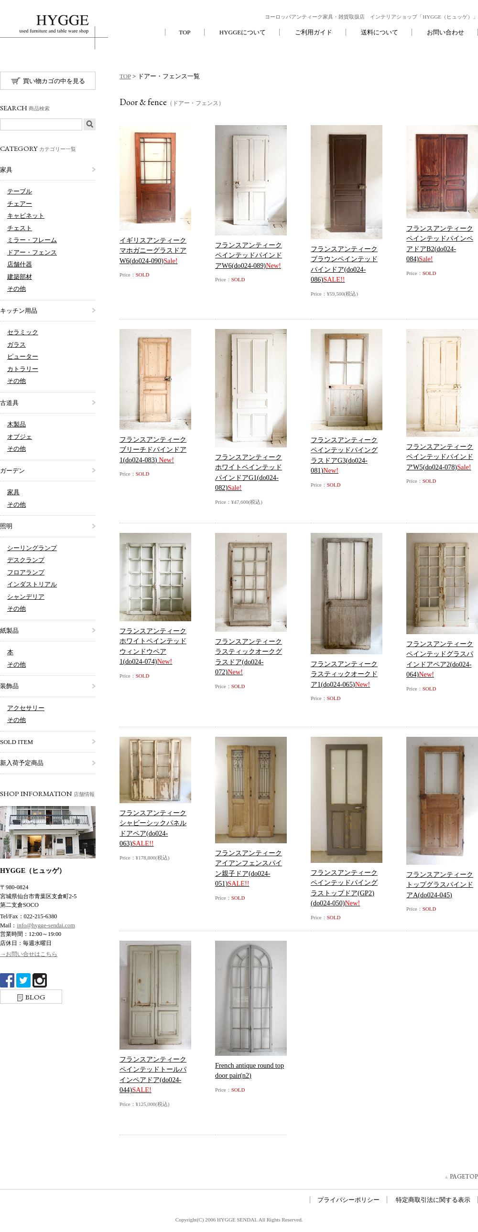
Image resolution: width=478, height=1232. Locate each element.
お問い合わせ (445, 32)
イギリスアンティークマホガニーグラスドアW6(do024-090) (153, 250)
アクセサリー (25, 708)
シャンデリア (25, 596)
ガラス (16, 344)
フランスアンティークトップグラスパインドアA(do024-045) (439, 885)
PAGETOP (464, 1176)
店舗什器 (19, 264)
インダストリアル (32, 584)
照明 (6, 526)
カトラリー (22, 368)
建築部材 (19, 276)
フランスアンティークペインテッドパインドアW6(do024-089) (248, 255)
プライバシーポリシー (348, 1199)
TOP (184, 32)
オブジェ (19, 436)
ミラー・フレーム (32, 240)
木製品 (16, 424)
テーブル (19, 191)
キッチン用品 (18, 310)
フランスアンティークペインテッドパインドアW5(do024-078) (439, 457)
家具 (6, 169)
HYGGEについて (242, 32)
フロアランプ (25, 572)
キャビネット (25, 215)
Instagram (40, 980)
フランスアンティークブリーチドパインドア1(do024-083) (153, 449)
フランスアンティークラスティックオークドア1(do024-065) (344, 674)
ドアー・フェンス (32, 252)
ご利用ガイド (313, 32)
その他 (16, 288)
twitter (23, 980)
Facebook (7, 980)
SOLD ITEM (16, 741)
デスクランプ (25, 559)
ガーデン (12, 470)
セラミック (22, 332)
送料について (379, 32)
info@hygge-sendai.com (46, 925)
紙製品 (9, 630)
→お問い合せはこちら (28, 954)
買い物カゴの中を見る (48, 81)
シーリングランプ (32, 548)
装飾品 (9, 686)
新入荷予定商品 (21, 762)
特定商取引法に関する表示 (433, 1199)
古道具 (9, 402)
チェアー (19, 203)
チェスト (19, 228)
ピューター (22, 356)
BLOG (31, 996)
